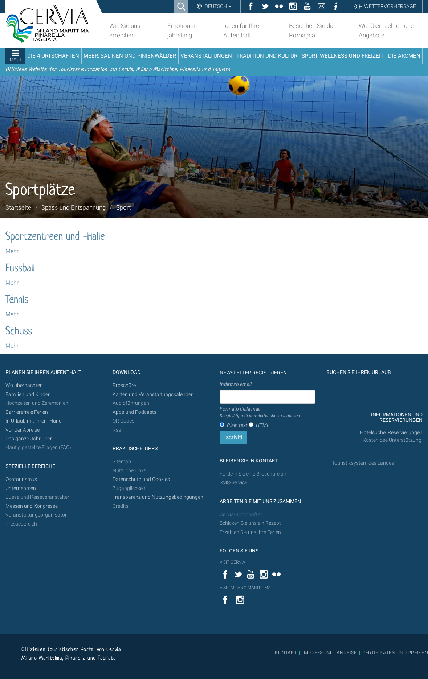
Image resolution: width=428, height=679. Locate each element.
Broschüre (124, 385)
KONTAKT (286, 652)
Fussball (20, 269)
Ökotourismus (21, 479)
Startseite (18, 207)
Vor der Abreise (22, 430)
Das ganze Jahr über (28, 439)
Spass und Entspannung (73, 207)
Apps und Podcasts (134, 412)
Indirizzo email (236, 384)
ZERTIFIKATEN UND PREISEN (395, 652)
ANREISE (347, 652)
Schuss (18, 332)
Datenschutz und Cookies (142, 479)
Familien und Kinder (27, 394)
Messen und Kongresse (31, 506)
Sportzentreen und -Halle (55, 237)
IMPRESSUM (316, 652)
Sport (123, 207)
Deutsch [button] (218, 6)
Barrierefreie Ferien (27, 412)
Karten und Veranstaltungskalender (153, 394)
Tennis (16, 300)
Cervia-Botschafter (241, 514)
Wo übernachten (24, 385)
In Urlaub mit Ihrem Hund (33, 421)
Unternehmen (20, 488)
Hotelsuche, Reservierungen (391, 432)
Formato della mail (261, 412)
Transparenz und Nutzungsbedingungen (158, 497)
